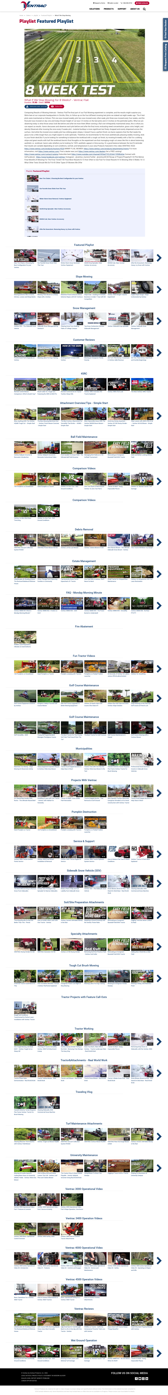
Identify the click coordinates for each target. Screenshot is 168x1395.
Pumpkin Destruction (84, 811)
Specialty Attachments (84, 933)
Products (109, 9)
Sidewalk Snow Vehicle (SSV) (84, 870)
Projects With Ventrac (84, 780)
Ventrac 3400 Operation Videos (84, 1218)
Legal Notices (26, 1375)
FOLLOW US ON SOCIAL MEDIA (129, 1373)
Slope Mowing (84, 276)
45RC (84, 373)
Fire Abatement (84, 626)
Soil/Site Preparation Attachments (84, 902)
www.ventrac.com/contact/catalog (44, 154)
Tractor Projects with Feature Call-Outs (84, 997)
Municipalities (84, 748)
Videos (28, 15)
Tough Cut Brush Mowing (84, 965)
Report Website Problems (40, 1378)
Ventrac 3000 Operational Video (84, 1189)
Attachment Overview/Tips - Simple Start (84, 403)
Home (21, 15)
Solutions (94, 9)
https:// (27, 149)
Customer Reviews (84, 339)
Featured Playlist (84, 244)
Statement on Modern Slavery (55, 1375)
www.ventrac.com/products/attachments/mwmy (109, 149)
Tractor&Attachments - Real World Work (84, 1060)
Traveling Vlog (84, 1091)
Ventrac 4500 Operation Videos (84, 1279)
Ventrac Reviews (84, 1308)
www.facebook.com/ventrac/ (53, 157)
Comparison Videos (84, 468)
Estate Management (84, 561)
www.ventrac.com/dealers (94, 151)
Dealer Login (25, 1378)
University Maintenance (84, 1155)
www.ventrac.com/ (51, 151)
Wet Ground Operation (84, 1340)
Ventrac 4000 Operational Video (84, 1247)
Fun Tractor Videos (84, 655)
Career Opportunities (29, 1381)
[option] (25, 259)
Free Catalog (142, 3)
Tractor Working (84, 1028)
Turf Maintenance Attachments (84, 1123)
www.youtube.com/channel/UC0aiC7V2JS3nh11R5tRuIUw (100, 154)
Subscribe (56, 106)
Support (122, 9)
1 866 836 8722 (126, 3)
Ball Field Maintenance (84, 436)
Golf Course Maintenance (84, 685)
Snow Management (84, 308)
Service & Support (84, 841)
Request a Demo (99, 3)
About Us (135, 9)
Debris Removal (84, 529)
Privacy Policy (37, 1375)
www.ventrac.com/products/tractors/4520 (47, 149)
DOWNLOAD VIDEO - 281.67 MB (36, 106)
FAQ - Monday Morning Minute (84, 592)
